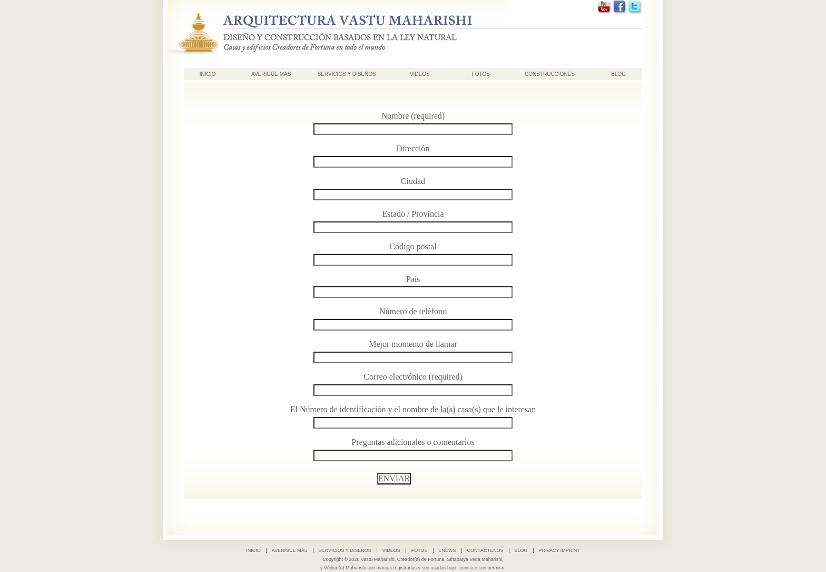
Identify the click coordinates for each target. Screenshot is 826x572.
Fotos (481, 74)
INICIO (208, 74)
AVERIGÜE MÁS (271, 74)
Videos (420, 74)
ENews (447, 550)
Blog (618, 74)
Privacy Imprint (559, 550)
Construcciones (550, 74)
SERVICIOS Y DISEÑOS (347, 74)
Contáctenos (485, 550)
